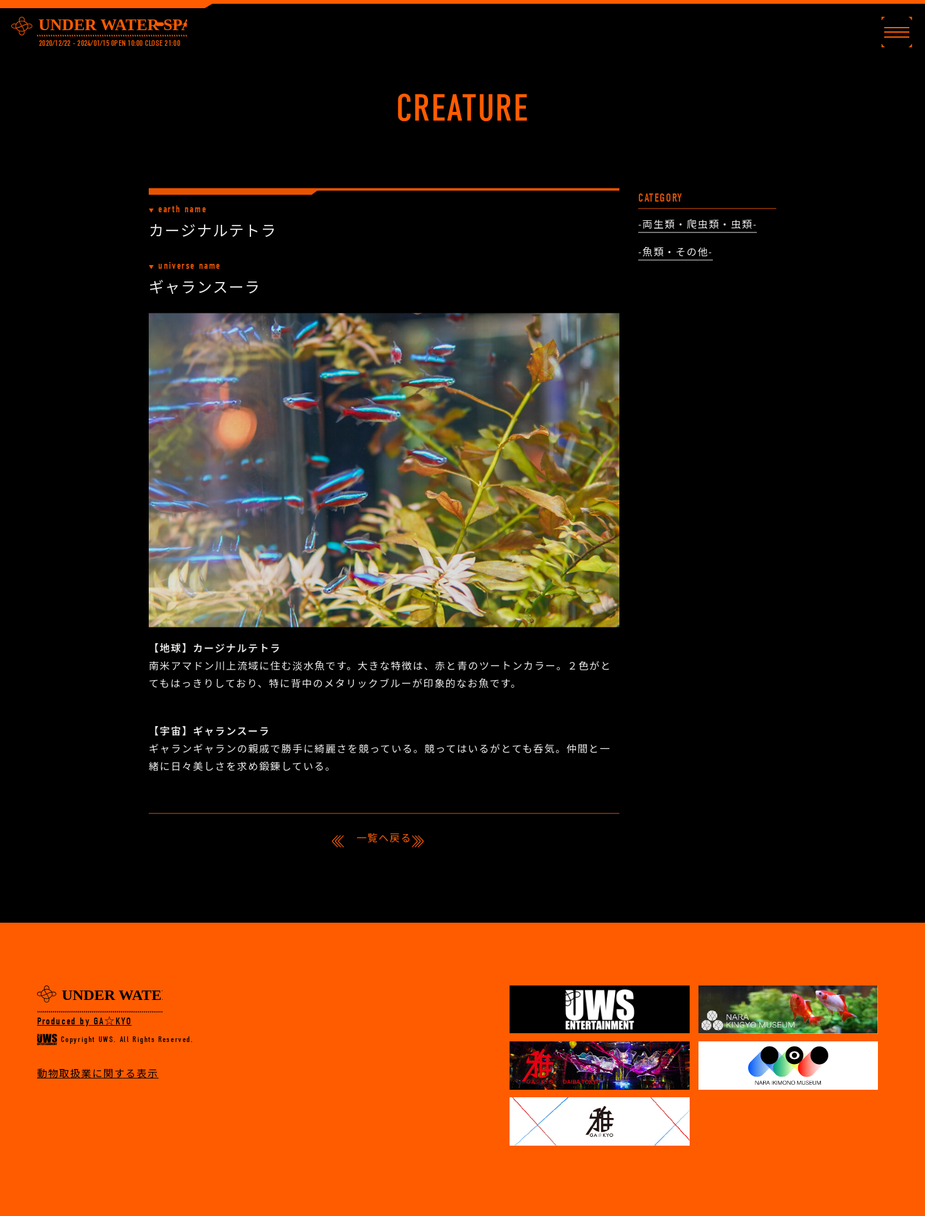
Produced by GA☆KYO (84, 1021)
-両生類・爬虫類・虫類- (697, 226)
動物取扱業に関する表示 (98, 1074)
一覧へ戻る (384, 838)
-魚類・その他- (675, 253)
